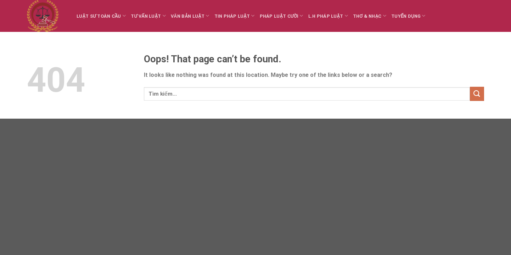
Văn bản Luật (190, 15)
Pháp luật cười (281, 15)
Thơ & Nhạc (369, 15)
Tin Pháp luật (234, 15)
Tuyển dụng (408, 15)
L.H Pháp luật (328, 15)
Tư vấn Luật (148, 15)
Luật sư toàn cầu (101, 15)
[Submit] (477, 94)
